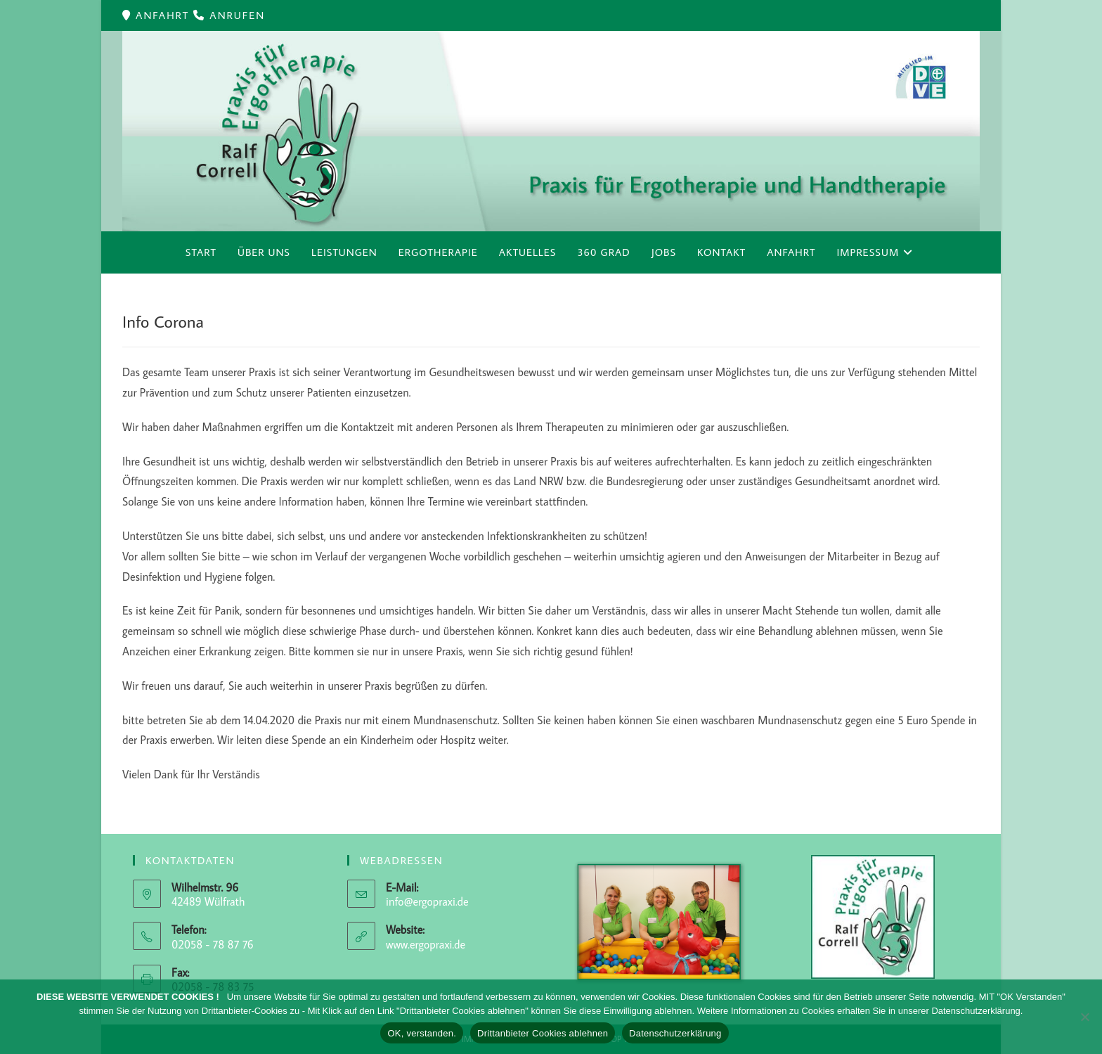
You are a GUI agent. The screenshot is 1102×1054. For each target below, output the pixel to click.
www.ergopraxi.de (425, 944)
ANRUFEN (237, 15)
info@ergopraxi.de (427, 901)
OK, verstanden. (421, 1033)
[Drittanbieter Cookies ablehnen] (1084, 1017)
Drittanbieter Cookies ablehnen (542, 1033)
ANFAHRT (164, 15)
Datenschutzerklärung (675, 1033)
